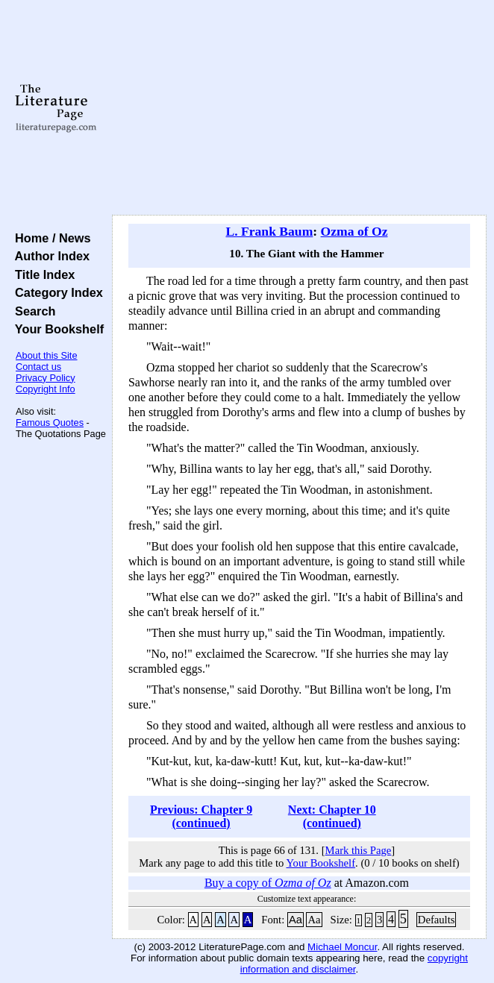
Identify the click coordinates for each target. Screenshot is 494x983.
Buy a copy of (267, 882)
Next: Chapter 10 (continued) (332, 816)
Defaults (436, 920)
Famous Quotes (50, 422)
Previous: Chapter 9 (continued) (201, 816)
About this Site (47, 355)
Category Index (55, 292)
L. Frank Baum (269, 231)
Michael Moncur (342, 946)
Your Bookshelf (56, 329)
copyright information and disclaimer (354, 963)
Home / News (49, 238)
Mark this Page (358, 850)
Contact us (38, 366)
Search (31, 311)
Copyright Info (45, 389)
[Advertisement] (299, 108)
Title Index (41, 274)
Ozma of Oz (354, 231)
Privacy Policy (45, 377)
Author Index (49, 256)
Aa (295, 920)
